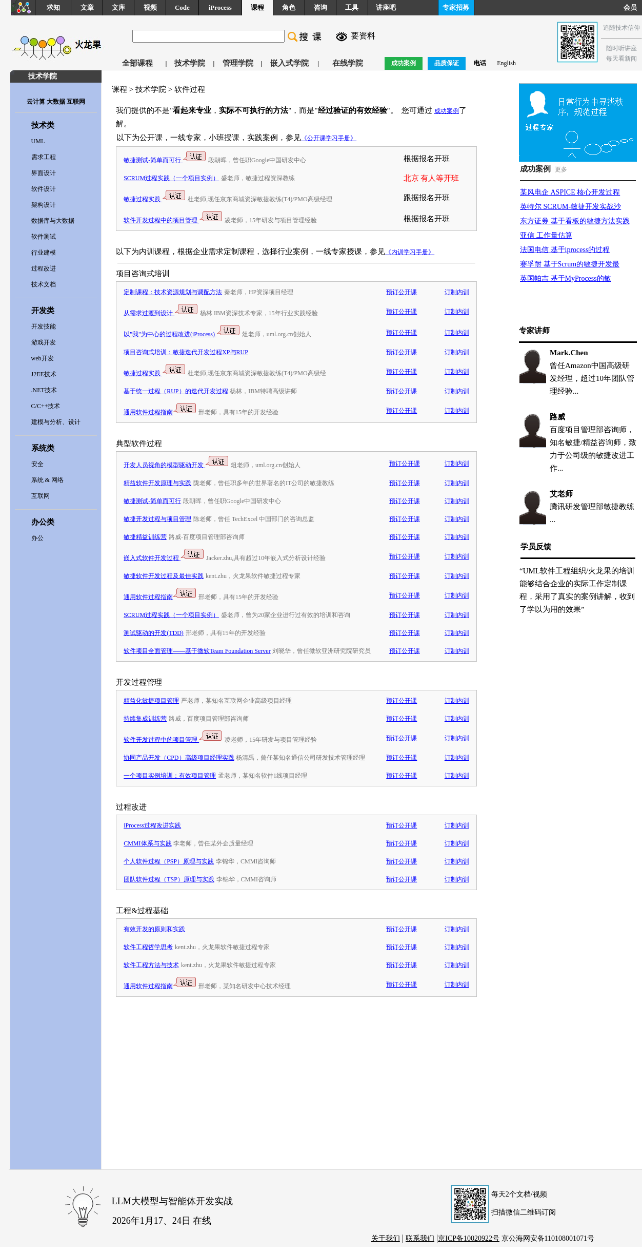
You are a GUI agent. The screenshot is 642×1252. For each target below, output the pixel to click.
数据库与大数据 (52, 220)
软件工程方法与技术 (151, 965)
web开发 (42, 358)
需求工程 (43, 157)
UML (38, 141)
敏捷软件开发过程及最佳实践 (164, 576)
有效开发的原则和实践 (154, 929)
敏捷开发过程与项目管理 (157, 519)
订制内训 (457, 292)
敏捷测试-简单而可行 (165, 160)
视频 (150, 7)
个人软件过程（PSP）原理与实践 (169, 861)
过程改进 (43, 268)
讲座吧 (386, 7)
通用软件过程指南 (160, 412)
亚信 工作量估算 (546, 235)
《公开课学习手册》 (328, 138)
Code (182, 7)
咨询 (320, 7)
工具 (351, 7)
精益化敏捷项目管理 (151, 700)
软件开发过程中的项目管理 (173, 220)
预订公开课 (401, 292)
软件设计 (43, 188)
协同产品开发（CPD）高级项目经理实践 (179, 757)
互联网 (40, 495)
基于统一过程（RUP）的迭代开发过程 (176, 391)
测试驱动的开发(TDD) (154, 633)
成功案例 (446, 110)
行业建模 (43, 252)
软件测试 (43, 236)
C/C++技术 (46, 406)
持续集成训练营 (145, 718)
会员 (633, 7)
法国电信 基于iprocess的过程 (565, 250)
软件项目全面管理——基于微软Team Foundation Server (197, 650)
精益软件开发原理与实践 (157, 483)
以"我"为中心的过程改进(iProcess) (182, 334)
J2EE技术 (43, 374)
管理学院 (238, 63)
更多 (561, 169)
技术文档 (43, 284)
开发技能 (43, 326)
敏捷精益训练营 (145, 537)
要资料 (363, 35)
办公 (37, 538)
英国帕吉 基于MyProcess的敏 (565, 278)
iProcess (220, 7)
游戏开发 (43, 342)
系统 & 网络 (47, 480)
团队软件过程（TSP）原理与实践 (169, 879)
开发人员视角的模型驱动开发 (176, 465)
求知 (53, 7)
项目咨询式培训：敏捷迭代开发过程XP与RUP (186, 352)
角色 (288, 7)
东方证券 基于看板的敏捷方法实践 (575, 221)
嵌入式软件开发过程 (164, 558)
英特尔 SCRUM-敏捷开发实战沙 (570, 206)
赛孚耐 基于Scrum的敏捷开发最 (569, 264)
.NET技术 (44, 390)
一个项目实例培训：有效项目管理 (170, 775)
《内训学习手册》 (409, 252)
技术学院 (189, 63)
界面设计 (43, 173)
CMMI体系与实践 (147, 843)
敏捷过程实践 (155, 199)
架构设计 (43, 204)
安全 (37, 464)
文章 (87, 7)
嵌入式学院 (289, 63)
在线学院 (347, 63)
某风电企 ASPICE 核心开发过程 (570, 192)
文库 (118, 7)
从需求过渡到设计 (161, 313)
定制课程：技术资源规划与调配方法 (173, 292)
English (506, 63)
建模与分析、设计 (56, 422)
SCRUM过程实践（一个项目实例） (171, 178)
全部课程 (137, 63)
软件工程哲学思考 (148, 947)
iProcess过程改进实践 (152, 825)
